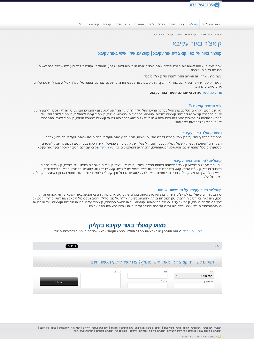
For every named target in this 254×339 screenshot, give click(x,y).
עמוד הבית (216, 34)
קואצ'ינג (193, 24)
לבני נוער (76, 328)
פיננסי (114, 328)
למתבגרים (63, 328)
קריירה (107, 24)
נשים (53, 328)
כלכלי (161, 24)
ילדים (118, 24)
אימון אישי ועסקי (100, 328)
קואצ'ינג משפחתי (104, 331)
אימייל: (164, 281)
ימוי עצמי (168, 328)
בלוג (79, 24)
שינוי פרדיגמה (126, 328)
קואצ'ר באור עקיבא (163, 34)
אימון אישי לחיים (211, 24)
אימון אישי (196, 328)
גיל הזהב (44, 328)
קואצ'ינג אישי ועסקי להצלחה (181, 331)
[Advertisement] (127, 308)
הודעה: (117, 271)
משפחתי (139, 24)
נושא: (211, 271)
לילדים (86, 328)
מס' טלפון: (209, 281)
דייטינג (133, 331)
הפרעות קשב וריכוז (83, 331)
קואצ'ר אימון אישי (212, 328)
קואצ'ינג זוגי (120, 331)
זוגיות (172, 24)
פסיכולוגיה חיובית (144, 328)
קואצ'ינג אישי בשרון (186, 34)
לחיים (151, 24)
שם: (165, 271)
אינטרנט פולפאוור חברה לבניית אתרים (201, 336)
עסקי (182, 24)
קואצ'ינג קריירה (157, 331)
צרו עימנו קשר (212, 92)
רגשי (127, 24)
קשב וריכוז (92, 24)
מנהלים (143, 331)
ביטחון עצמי (204, 331)
